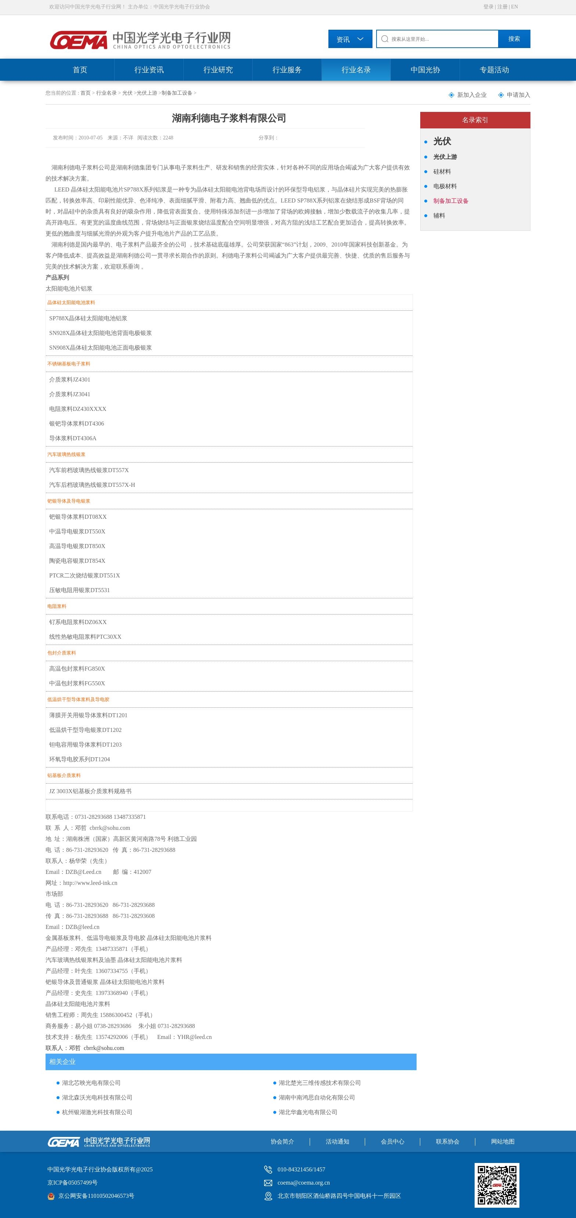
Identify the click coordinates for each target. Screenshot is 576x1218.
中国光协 (425, 70)
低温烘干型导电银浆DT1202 (85, 730)
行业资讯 (149, 70)
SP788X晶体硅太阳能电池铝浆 (88, 318)
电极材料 (445, 186)
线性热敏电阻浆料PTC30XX (85, 637)
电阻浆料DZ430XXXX (78, 409)
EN (514, 7)
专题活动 (494, 70)
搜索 (514, 39)
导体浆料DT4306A (73, 438)
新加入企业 (472, 95)
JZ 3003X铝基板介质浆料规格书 (90, 791)
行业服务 (287, 70)
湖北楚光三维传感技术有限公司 (320, 1083)
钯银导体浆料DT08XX (78, 517)
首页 (80, 70)
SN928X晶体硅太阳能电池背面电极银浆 (100, 333)
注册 (502, 7)
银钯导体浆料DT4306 (76, 423)
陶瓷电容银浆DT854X (77, 561)
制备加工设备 (177, 93)
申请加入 (518, 95)
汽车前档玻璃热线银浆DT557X (89, 470)
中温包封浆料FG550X (77, 683)
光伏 (127, 93)
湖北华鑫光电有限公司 (308, 1112)
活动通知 (337, 1141)
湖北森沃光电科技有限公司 (97, 1097)
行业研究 (218, 70)
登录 (488, 7)
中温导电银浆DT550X (77, 531)
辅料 (439, 215)
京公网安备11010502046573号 (96, 1196)
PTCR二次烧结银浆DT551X (84, 575)
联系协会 (448, 1141)
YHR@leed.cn (194, 1037)
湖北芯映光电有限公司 (91, 1083)
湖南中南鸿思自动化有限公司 (317, 1097)
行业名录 (356, 70)
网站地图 (503, 1141)
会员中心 (392, 1141)
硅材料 (442, 171)
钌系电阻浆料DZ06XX (78, 622)
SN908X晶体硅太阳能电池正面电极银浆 (100, 347)
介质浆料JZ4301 (69, 379)
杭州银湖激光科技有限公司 (97, 1112)
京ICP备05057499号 (72, 1182)
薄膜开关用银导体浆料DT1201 (88, 715)
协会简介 (282, 1141)
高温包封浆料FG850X (77, 668)
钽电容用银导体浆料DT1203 (85, 744)
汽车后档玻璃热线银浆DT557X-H (92, 485)
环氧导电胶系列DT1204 (79, 759)
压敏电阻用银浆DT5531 (79, 590)
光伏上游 (147, 93)
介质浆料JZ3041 (69, 394)
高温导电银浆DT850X (77, 546)
